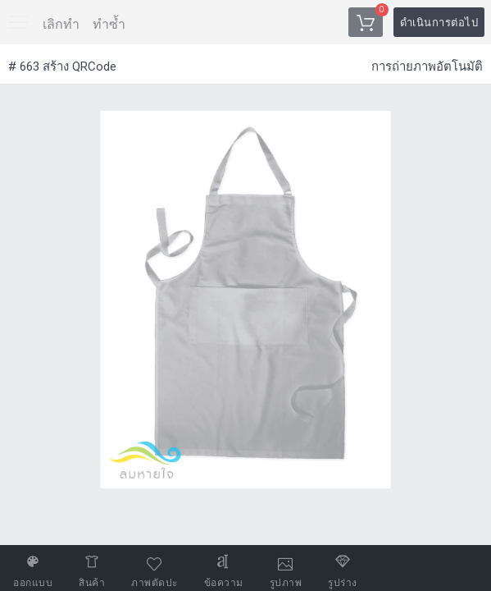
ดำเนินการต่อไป (439, 22)
